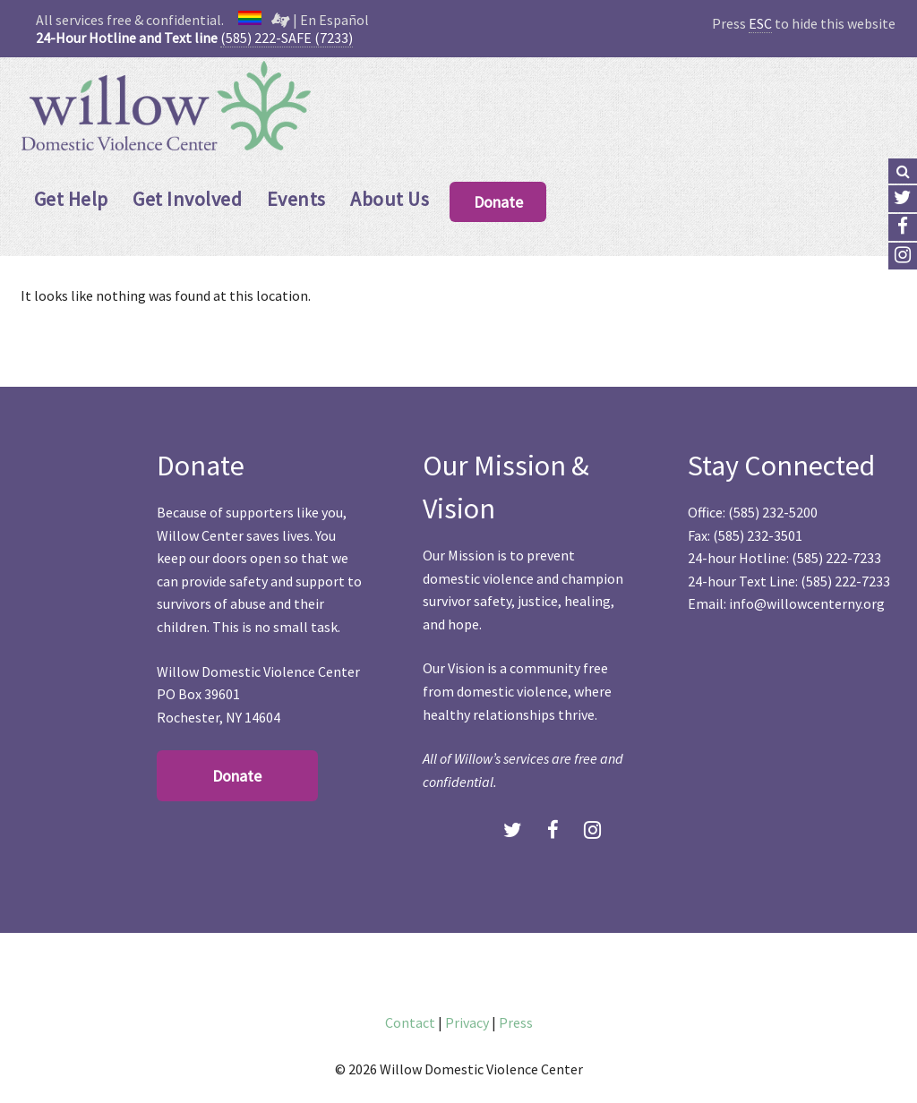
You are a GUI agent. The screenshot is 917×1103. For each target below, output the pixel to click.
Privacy (467, 1022)
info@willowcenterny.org (807, 603)
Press (516, 1022)
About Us (389, 198)
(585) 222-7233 (836, 558)
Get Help (71, 198)
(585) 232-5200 (773, 512)
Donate (498, 202)
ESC (760, 23)
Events (296, 198)
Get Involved (187, 198)
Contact (410, 1022)
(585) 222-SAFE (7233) (286, 38)
